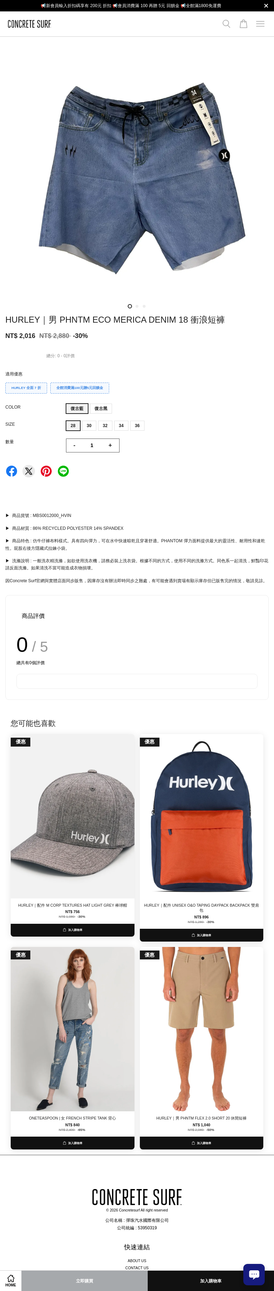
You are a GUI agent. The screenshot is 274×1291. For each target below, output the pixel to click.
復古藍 (77, 408)
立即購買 (84, 1281)
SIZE (10, 424)
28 (73, 425)
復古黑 (101, 408)
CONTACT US (136, 1268)
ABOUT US (137, 1261)
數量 (9, 441)
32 (105, 425)
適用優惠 (13, 374)
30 (89, 425)
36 (137, 425)
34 (121, 425)
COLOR (13, 407)
